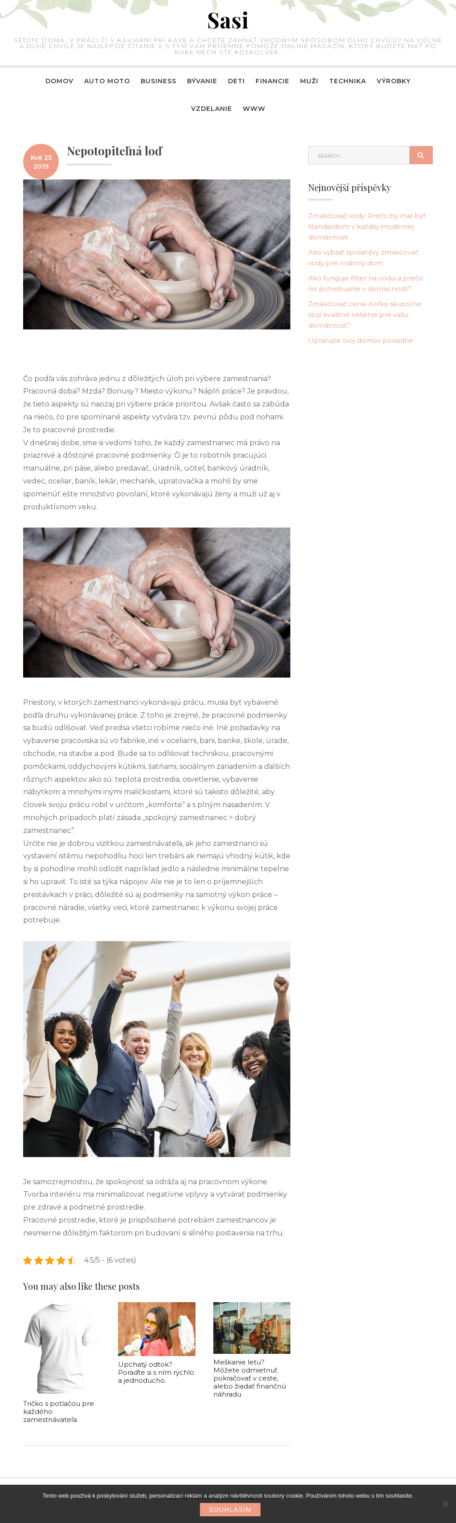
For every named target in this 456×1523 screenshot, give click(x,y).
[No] (444, 1503)
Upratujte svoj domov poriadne (360, 340)
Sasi (228, 19)
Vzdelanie (211, 109)
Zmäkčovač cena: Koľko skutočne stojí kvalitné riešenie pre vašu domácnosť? (364, 314)
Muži (309, 81)
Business (158, 81)
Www (254, 109)
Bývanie (202, 81)
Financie (272, 81)
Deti (236, 81)
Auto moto (107, 81)
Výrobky (394, 81)
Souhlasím (230, 1509)
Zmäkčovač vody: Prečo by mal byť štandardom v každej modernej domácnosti (367, 226)
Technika (347, 81)
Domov (59, 81)
